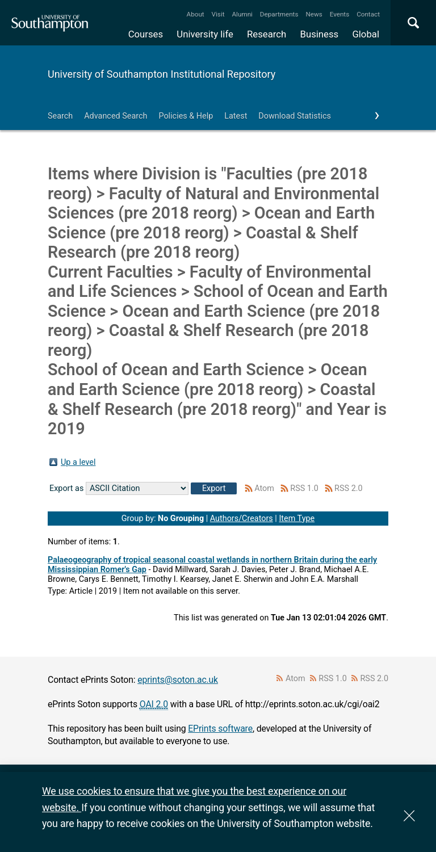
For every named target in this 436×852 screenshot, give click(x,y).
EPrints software (220, 728)
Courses (145, 34)
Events (340, 14)
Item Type (297, 518)
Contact (368, 14)
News (313, 14)
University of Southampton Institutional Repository (161, 74)
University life (205, 34)
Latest (235, 116)
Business (319, 34)
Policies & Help (185, 116)
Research (266, 34)
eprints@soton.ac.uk (177, 679)
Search (60, 116)
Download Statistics (294, 116)
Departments (279, 14)
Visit (218, 14)
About (195, 14)
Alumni (242, 14)
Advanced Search (115, 116)
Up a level (78, 462)
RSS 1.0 (304, 488)
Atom (264, 488)
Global (365, 34)
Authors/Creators (241, 518)
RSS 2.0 (348, 488)
